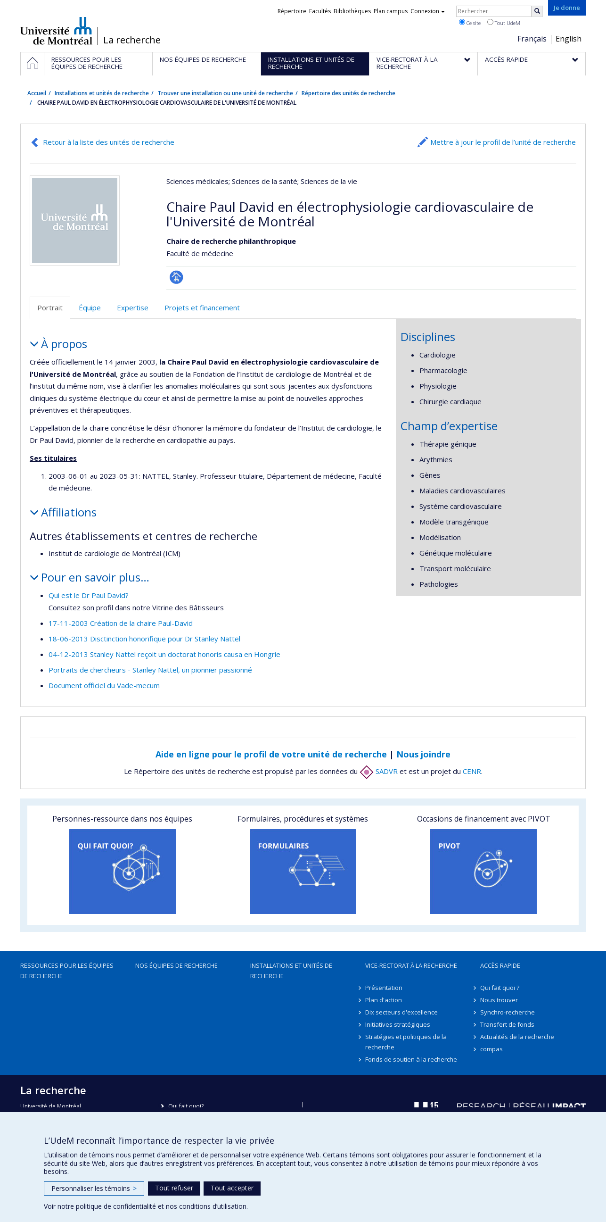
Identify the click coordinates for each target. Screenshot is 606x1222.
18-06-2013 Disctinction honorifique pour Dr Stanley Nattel (144, 638)
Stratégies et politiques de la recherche (406, 1041)
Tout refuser (174, 1187)
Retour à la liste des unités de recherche (108, 142)
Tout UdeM (503, 22)
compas (491, 1049)
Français (532, 38)
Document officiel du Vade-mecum (104, 685)
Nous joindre (423, 754)
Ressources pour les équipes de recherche (67, 970)
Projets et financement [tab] (202, 307)
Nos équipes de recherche (176, 965)
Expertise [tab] (132, 307)
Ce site (470, 22)
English (568, 38)
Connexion (427, 11)
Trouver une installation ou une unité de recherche (225, 93)
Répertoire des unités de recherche (348, 93)
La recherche (132, 40)
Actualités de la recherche (517, 1036)
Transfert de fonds (507, 1024)
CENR (472, 771)
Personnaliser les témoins (94, 1188)
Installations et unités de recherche (102, 93)
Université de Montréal (56, 31)
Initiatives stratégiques (397, 1024)
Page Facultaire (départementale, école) (176, 277)
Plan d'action (383, 1000)
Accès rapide (500, 965)
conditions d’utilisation (212, 1206)
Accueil (36, 93)
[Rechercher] (537, 11)
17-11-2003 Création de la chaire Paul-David (121, 623)
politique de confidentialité (116, 1206)
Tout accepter (232, 1187)
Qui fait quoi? (186, 1106)
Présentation (383, 987)
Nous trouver (499, 1000)
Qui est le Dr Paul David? (89, 595)
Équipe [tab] (90, 307)
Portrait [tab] (50, 307)
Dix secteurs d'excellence (401, 1012)
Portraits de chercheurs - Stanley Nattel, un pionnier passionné (150, 669)
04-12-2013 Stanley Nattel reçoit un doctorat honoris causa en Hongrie (164, 654)
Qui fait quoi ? (499, 987)
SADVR (379, 771)
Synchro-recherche (507, 1012)
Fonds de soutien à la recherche (411, 1059)
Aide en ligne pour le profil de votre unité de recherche (271, 754)
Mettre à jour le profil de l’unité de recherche (503, 142)
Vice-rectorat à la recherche (411, 965)
